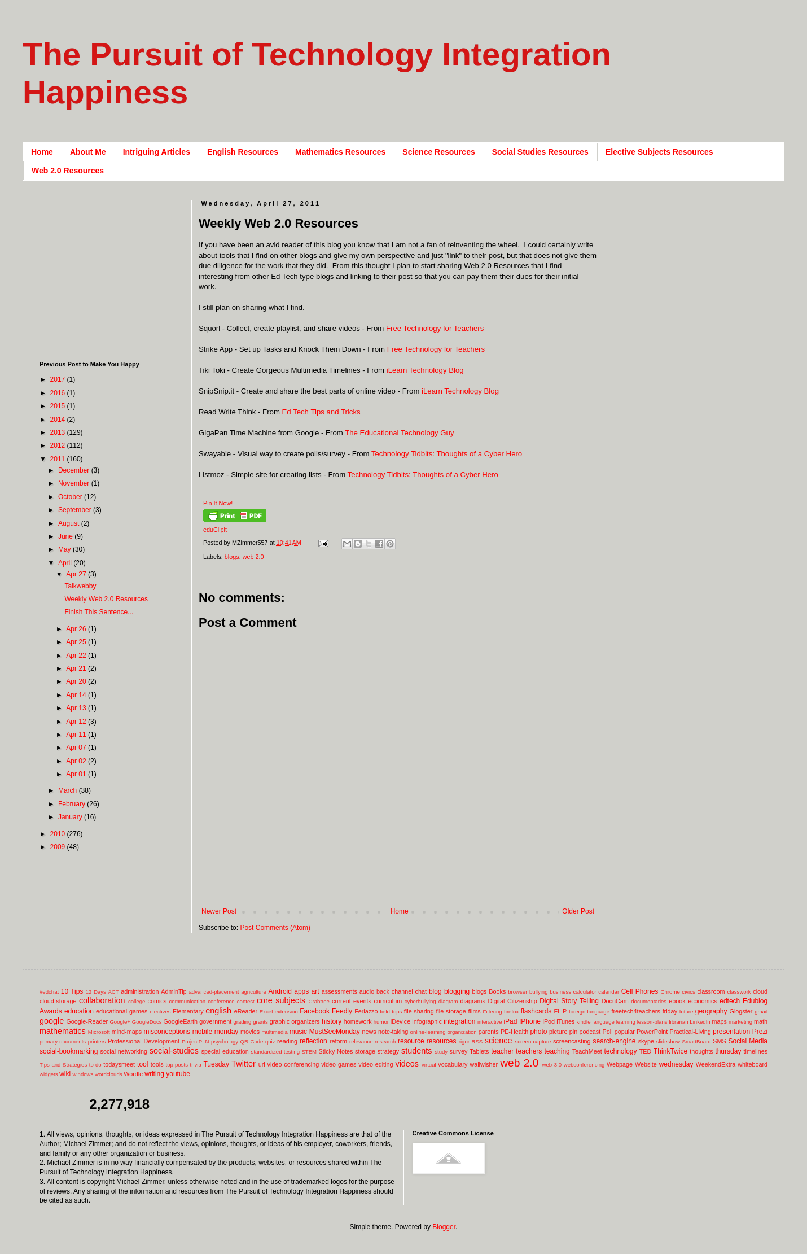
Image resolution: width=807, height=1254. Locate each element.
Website (646, 1064)
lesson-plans (652, 1022)
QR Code (252, 1041)
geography (711, 1011)
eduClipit (215, 529)
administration (140, 991)
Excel (266, 1011)
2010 (58, 834)
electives (160, 1011)
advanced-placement (213, 992)
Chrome (670, 992)
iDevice (400, 1021)
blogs (232, 556)
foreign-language (589, 1011)
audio (366, 991)
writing (154, 1074)
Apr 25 (77, 642)
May (65, 549)
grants (260, 1022)
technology (620, 1051)
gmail (761, 1011)
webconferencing (584, 1064)
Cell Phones (640, 991)
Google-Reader (87, 1021)
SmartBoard (696, 1041)
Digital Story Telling (569, 1001)
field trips (391, 1011)
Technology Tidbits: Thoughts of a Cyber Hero (446, 453)
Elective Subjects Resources (659, 151)
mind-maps (127, 1031)
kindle (584, 1022)
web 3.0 (552, 1064)
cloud (760, 991)
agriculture (253, 992)
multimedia (274, 1032)
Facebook (315, 1011)
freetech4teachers (635, 1011)
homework (358, 1021)
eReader (245, 1011)
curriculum (388, 1001)
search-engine (614, 1041)
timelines (756, 1051)
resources (442, 1041)
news (369, 1031)
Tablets (479, 1051)
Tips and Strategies (63, 1064)
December (74, 470)
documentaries (648, 1001)
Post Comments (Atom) (275, 928)
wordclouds (108, 1074)
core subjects (281, 1000)
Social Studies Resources (540, 151)
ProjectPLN (195, 1041)
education (79, 1011)
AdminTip (173, 991)
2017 (58, 379)
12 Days (96, 992)
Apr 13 (77, 708)
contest (246, 1001)
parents (489, 1031)
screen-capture (533, 1041)
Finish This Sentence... (98, 612)
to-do (95, 1064)
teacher (502, 1051)
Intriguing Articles (156, 151)
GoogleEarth (180, 1021)
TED (645, 1051)
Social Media (747, 1041)
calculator (585, 992)
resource (411, 1041)
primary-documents (63, 1041)
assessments (339, 991)
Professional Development (143, 1041)
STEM (309, 1051)
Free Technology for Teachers (435, 328)
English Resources (242, 151)
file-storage (451, 1011)
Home (42, 151)
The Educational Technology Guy (399, 433)
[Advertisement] (404, 889)
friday (670, 1011)
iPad (510, 1021)
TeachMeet (587, 1051)
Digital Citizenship (512, 1001)
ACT (113, 992)
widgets (49, 1074)
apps (301, 991)
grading (242, 1022)
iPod (549, 1021)
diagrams (472, 1001)
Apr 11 (77, 735)
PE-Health (514, 1031)
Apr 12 (77, 722)
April (65, 563)
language (603, 1022)
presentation (731, 1031)
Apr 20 (77, 681)
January (71, 817)
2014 (58, 419)
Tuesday (216, 1064)
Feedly (342, 1011)
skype (646, 1041)
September (75, 510)
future (686, 1011)
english (218, 1010)
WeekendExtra (716, 1064)
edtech (730, 1001)
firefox (511, 1011)
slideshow (668, 1041)
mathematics (63, 1030)
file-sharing (419, 1011)
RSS (477, 1041)
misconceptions (166, 1031)
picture (558, 1031)
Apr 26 (77, 629)
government (215, 1021)
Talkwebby (80, 586)
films (474, 1011)
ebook (677, 1001)
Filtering (492, 1011)
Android (280, 991)
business (560, 992)
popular (625, 1031)
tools (157, 1064)
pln (573, 1031)
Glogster (741, 1011)
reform (338, 1041)
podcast (589, 1031)
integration (459, 1021)
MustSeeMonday (334, 1031)
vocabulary (452, 1064)
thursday (728, 1051)
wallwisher (484, 1064)
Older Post (578, 911)
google (52, 1020)
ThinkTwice (670, 1051)
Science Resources (438, 151)
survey (459, 1051)
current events (351, 1001)
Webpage (620, 1064)
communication (187, 1001)
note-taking (393, 1031)
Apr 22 (77, 655)
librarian (678, 1022)
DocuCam (615, 1001)
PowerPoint (652, 1031)
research (385, 1041)
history (331, 1021)
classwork (739, 992)
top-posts (176, 1064)
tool (142, 1064)
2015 (58, 406)
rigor (464, 1041)
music (298, 1031)
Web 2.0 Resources (68, 170)
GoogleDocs (147, 1022)
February (72, 804)
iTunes (565, 1021)
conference (221, 1001)
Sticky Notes (336, 1051)
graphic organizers (295, 1021)
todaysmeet (119, 1064)
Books (497, 991)
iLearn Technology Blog (425, 370)
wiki (65, 1074)
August (69, 523)
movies (250, 1031)
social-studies (174, 1050)
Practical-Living (690, 1031)
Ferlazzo (366, 1011)
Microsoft (99, 1032)
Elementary (188, 1011)
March (68, 790)
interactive (489, 1022)
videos (407, 1063)
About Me (88, 151)
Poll (608, 1031)
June (66, 536)
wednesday (676, 1064)
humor (381, 1022)
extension (286, 1011)
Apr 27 (77, 574)
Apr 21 (77, 668)
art (315, 991)
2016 (58, 393)
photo (538, 1031)
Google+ (119, 1022)
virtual (429, 1064)
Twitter (243, 1063)
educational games (121, 1011)
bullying (538, 992)
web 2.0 (253, 556)
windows (83, 1074)
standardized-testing (275, 1051)
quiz (270, 1041)
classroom (711, 991)
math (760, 1021)
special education (225, 1051)
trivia (195, 1064)
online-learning (428, 1032)
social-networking (123, 1051)
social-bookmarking (69, 1051)
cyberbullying (420, 1001)
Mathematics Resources (340, 151)
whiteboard (752, 1064)
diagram (448, 1001)
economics (702, 1001)
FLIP (560, 1011)
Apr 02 (77, 761)
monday (226, 1031)
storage (365, 1051)
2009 (58, 847)
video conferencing (293, 1064)
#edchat (49, 992)
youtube (178, 1074)
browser (517, 992)
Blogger (443, 1227)
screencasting (572, 1041)
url (261, 1064)
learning (625, 1022)
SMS (719, 1041)
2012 (58, 445)
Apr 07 (77, 747)
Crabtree (319, 1001)
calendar (608, 992)
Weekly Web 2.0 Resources (106, 599)
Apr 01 (77, 774)
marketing (740, 1022)
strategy (388, 1051)
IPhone (530, 1021)
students (416, 1050)
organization (461, 1032)
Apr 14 (77, 695)
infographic (427, 1021)
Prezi (759, 1031)
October (71, 497)
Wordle (133, 1074)
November (74, 483)
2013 (58, 432)
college (136, 1001)
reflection (313, 1041)
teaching (556, 1051)
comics (157, 1001)
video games (338, 1064)
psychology (224, 1041)
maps (719, 1021)
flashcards (536, 1011)
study (441, 1051)
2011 (58, 459)
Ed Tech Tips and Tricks (321, 412)
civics (688, 992)
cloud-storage (58, 1001)
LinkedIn (700, 1022)
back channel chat (401, 991)
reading (287, 1041)
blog (435, 991)
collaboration (102, 1000)
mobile (202, 1031)
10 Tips (72, 991)
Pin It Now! (218, 503)
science (498, 1040)
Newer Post (218, 911)
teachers (529, 1051)
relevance (361, 1041)
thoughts (701, 1051)
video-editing (375, 1064)
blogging (457, 991)
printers (97, 1041)
